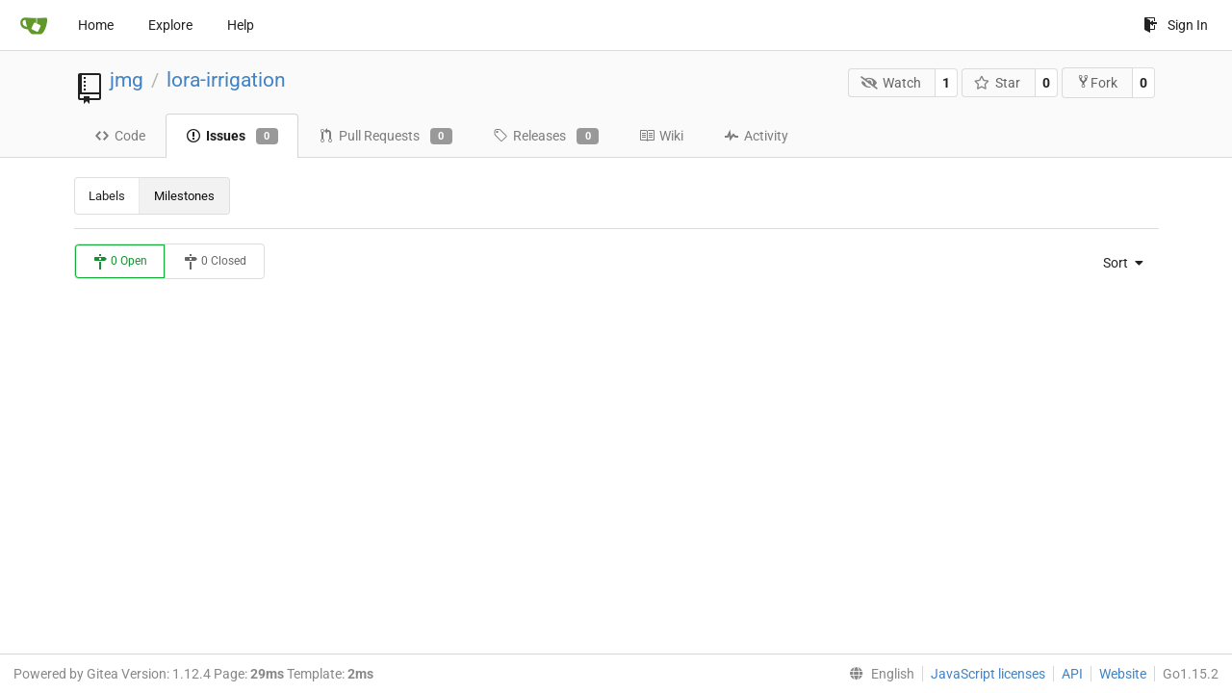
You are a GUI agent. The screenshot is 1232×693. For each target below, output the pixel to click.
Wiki (661, 135)
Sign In (1175, 25)
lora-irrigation (226, 79)
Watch (890, 82)
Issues (232, 136)
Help (240, 25)
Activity (756, 135)
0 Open (119, 262)
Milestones (184, 196)
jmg (126, 79)
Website (1122, 673)
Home (96, 25)
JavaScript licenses (988, 673)
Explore (170, 25)
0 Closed (214, 262)
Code (119, 135)
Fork (1096, 82)
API (1072, 673)
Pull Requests (385, 136)
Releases (546, 136)
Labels (107, 196)
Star (997, 82)
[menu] (1117, 262)
